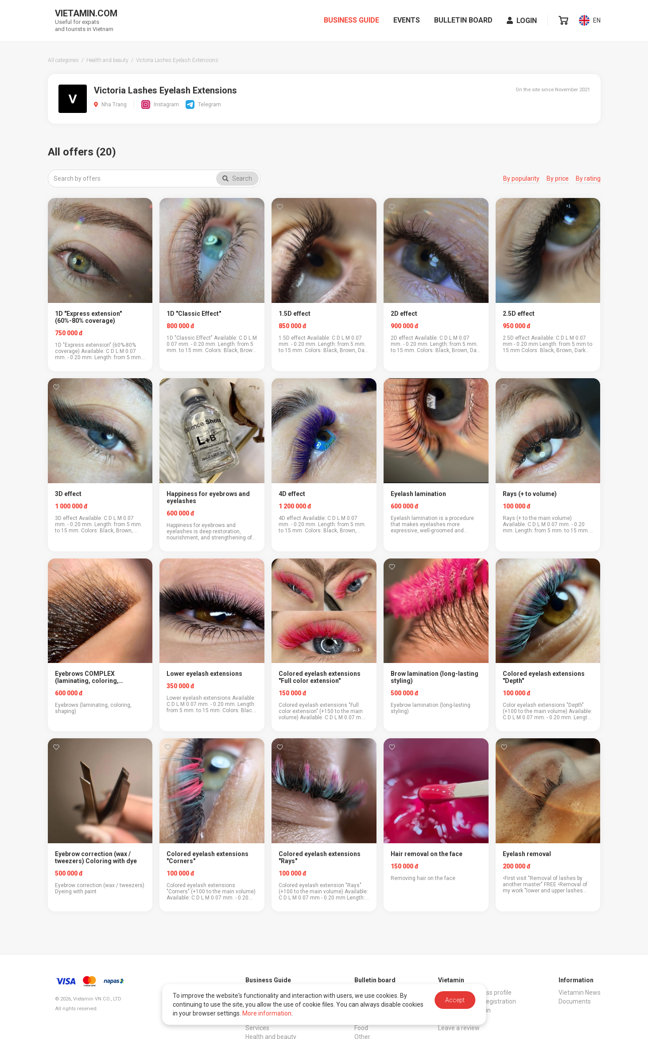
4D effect (292, 493)
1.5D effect (294, 313)
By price (558, 178)
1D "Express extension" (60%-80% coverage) (88, 317)
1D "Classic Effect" (194, 313)
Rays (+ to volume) (530, 493)
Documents (575, 1001)
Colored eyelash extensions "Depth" (544, 677)
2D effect (404, 313)
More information (266, 1013)
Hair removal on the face (426, 853)
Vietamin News (580, 992)
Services (257, 1027)
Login (522, 21)
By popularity (521, 178)
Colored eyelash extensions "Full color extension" (320, 677)
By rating (588, 178)
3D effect (68, 493)
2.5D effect (519, 313)
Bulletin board (463, 21)
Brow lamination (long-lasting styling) (434, 677)
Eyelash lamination (418, 493)
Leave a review (459, 1027)
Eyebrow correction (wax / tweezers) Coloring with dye (96, 857)
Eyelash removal (527, 853)
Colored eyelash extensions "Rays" (320, 857)
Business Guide (351, 21)
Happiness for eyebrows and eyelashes (208, 497)
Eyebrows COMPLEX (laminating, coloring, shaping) (87, 677)
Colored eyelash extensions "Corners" (207, 857)
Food (361, 1027)
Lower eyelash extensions (204, 673)
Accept (455, 1000)
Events (406, 21)
